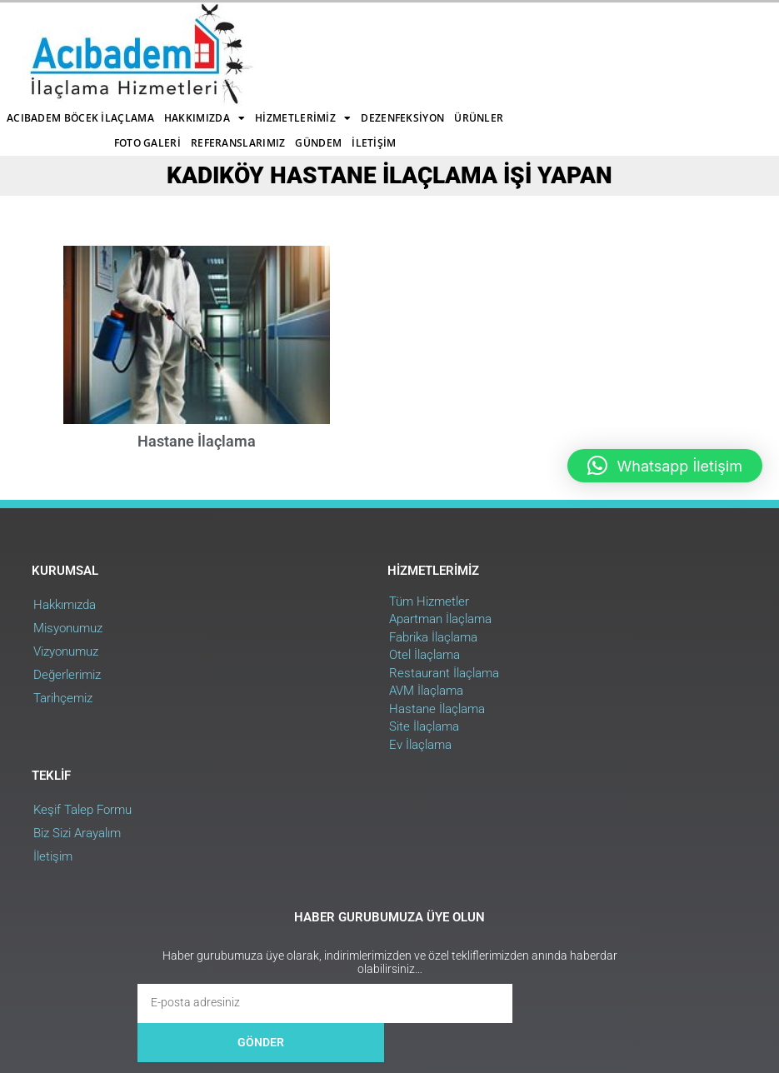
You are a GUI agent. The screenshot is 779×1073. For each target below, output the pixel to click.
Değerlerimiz (68, 639)
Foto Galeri (325, 54)
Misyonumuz (69, 593)
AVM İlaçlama (313, 656)
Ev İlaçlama (307, 709)
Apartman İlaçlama (327, 584)
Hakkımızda (355, 29)
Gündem (496, 54)
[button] (664, 465)
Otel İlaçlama (311, 620)
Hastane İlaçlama (196, 404)
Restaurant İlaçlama (331, 638)
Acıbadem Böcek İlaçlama (231, 29)
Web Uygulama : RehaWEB (686, 966)
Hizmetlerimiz (454, 29)
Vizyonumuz (67, 616)
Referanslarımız (415, 54)
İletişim (329, 79)
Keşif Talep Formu (566, 569)
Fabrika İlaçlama (320, 602)
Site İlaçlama (311, 692)
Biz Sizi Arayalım (560, 593)
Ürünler (257, 54)
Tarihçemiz (64, 663)
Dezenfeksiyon (180, 54)
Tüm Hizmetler (316, 566)
